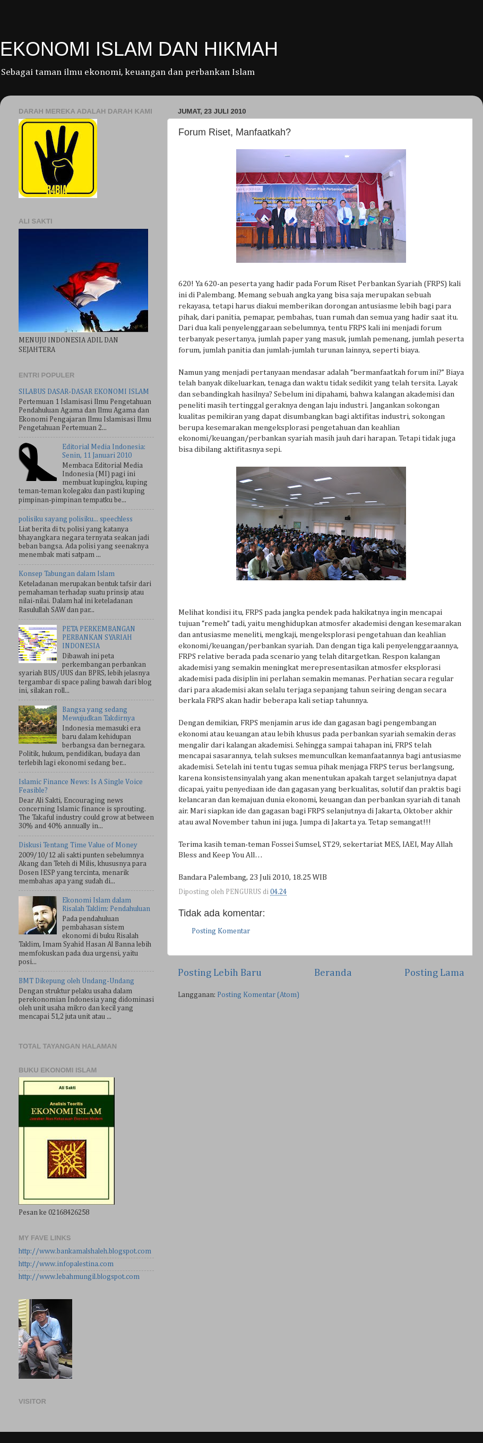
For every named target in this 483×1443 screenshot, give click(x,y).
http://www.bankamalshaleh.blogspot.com (85, 1251)
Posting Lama (434, 973)
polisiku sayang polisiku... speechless (76, 519)
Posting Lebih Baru (220, 973)
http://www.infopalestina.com (66, 1264)
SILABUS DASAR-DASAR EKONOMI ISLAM (84, 392)
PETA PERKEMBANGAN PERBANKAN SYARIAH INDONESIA (98, 637)
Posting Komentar (221, 931)
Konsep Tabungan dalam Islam (67, 574)
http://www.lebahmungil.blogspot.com (79, 1277)
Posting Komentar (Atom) (258, 995)
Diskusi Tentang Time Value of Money (78, 845)
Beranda (333, 973)
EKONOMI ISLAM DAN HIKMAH (139, 49)
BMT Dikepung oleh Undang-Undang (76, 981)
